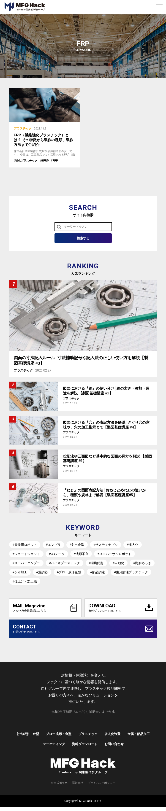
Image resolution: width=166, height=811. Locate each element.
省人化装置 (112, 738)
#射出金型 (77, 545)
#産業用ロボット (25, 545)
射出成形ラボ (59, 786)
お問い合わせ (114, 748)
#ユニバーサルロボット (114, 554)
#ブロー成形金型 (69, 572)
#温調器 (42, 572)
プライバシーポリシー (101, 786)
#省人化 (132, 545)
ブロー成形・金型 (58, 738)
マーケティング (54, 748)
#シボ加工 (20, 572)
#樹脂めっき (142, 563)
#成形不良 (81, 554)
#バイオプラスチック (64, 563)
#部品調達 (97, 572)
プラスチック (88, 738)
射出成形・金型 (27, 738)
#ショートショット (26, 554)
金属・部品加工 (138, 738)
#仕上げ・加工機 (25, 581)
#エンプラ (53, 545)
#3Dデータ (57, 554)
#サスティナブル (105, 545)
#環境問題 (96, 563)
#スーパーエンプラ (26, 563)
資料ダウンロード (85, 748)
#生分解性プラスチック (131, 572)
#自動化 (118, 563)
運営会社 (77, 786)
